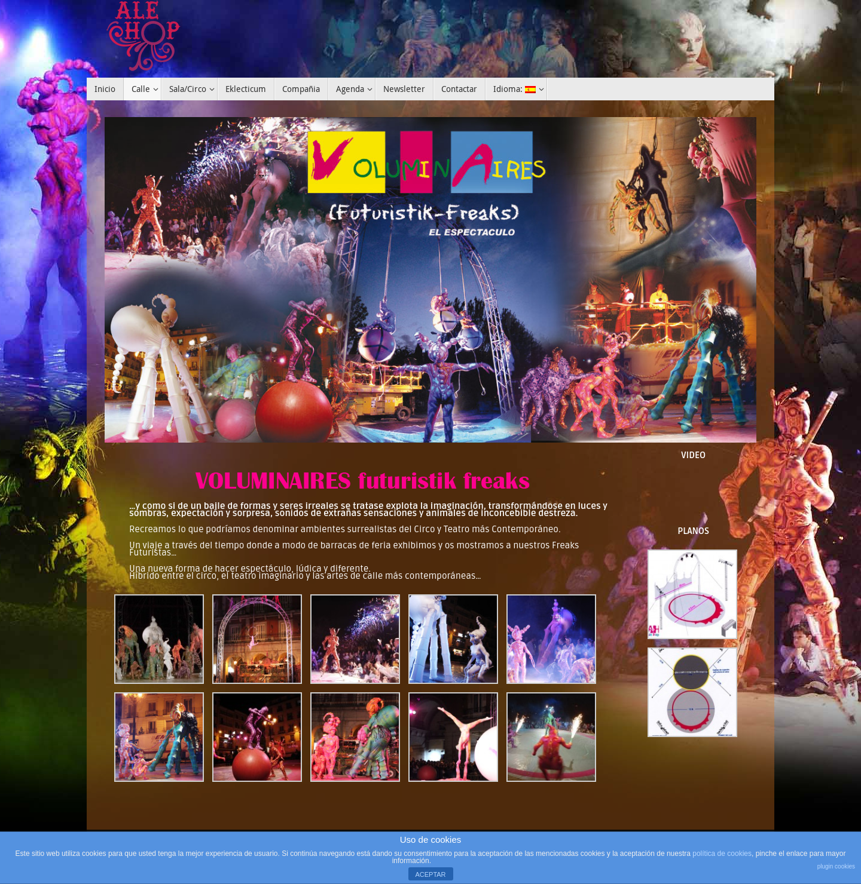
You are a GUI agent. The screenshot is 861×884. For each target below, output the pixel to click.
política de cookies (722, 853)
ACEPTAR (430, 874)
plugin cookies (836, 866)
